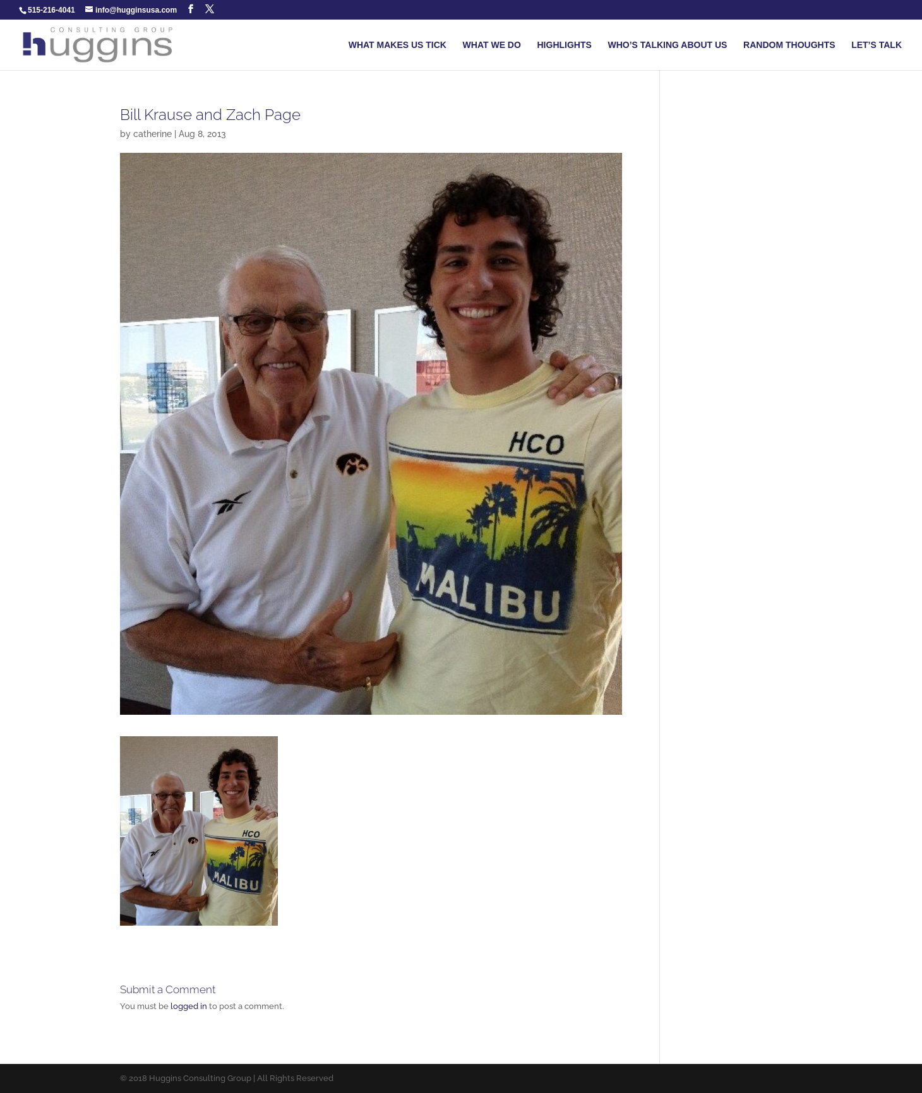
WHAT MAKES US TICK (397, 45)
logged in (189, 1006)
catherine (152, 134)
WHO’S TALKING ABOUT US (667, 45)
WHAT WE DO (492, 45)
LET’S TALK (876, 45)
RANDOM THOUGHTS (789, 45)
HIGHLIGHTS (564, 45)
